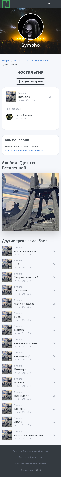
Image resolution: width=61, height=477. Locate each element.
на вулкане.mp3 (22, 356)
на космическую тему (25, 343)
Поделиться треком (30, 81)
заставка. (19, 329)
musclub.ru (28, 469)
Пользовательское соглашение (31, 463)
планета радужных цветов (28, 435)
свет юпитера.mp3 (24, 303)
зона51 (17, 316)
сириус (18, 421)
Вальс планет (21, 395)
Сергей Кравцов (23, 115)
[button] (48, 4)
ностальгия (24, 96)
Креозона (19, 408)
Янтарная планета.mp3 (26, 277)
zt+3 (16, 264)
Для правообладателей (30, 457)
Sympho (22, 93)
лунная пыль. (21, 290)
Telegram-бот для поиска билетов (30, 451)
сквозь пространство (25, 251)
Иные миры (20, 369)
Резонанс (19, 382)
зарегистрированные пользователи (24, 150)
